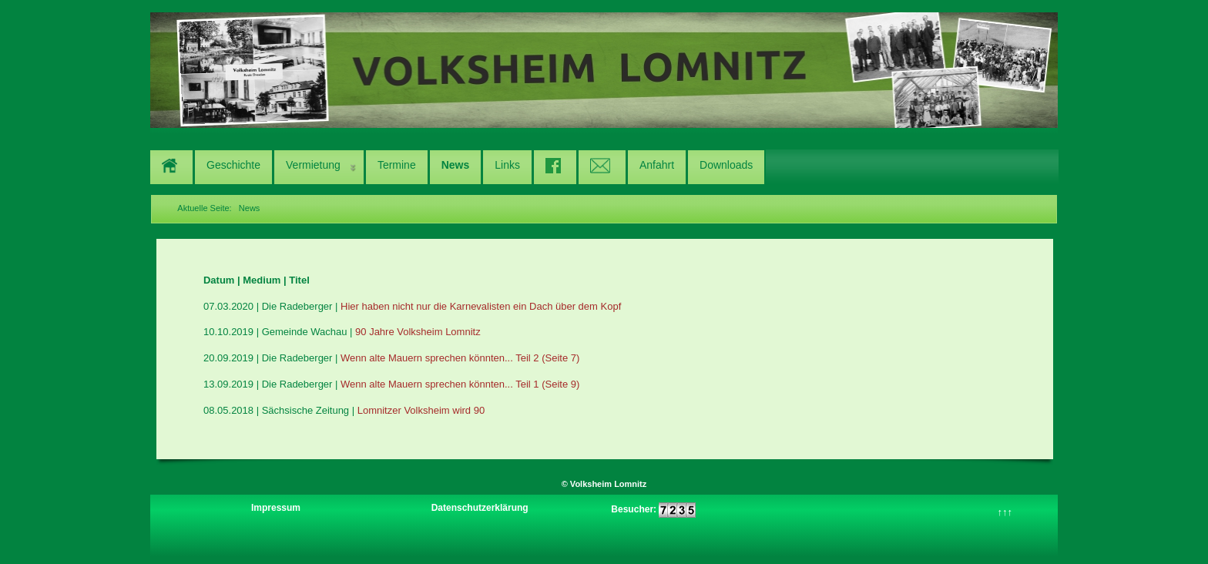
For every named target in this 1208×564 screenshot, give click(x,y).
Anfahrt (656, 165)
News (455, 165)
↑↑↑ (1005, 512)
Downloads (726, 165)
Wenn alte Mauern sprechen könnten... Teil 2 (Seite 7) (460, 358)
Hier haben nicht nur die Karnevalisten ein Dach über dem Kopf (481, 306)
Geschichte (233, 165)
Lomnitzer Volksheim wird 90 (421, 410)
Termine (397, 165)
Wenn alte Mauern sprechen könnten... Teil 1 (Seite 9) (460, 384)
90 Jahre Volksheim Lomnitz (418, 331)
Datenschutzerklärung (479, 507)
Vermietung (313, 165)
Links (507, 165)
